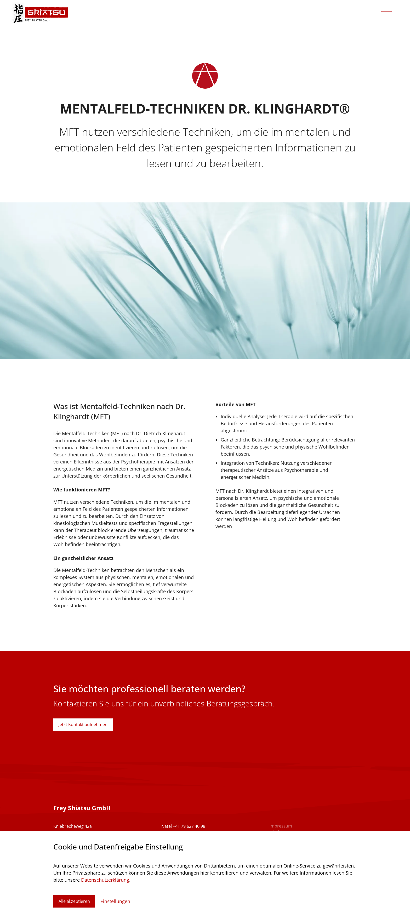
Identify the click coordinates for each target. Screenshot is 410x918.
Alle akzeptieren (74, 901)
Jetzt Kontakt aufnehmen (83, 724)
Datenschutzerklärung (105, 880)
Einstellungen (115, 901)
